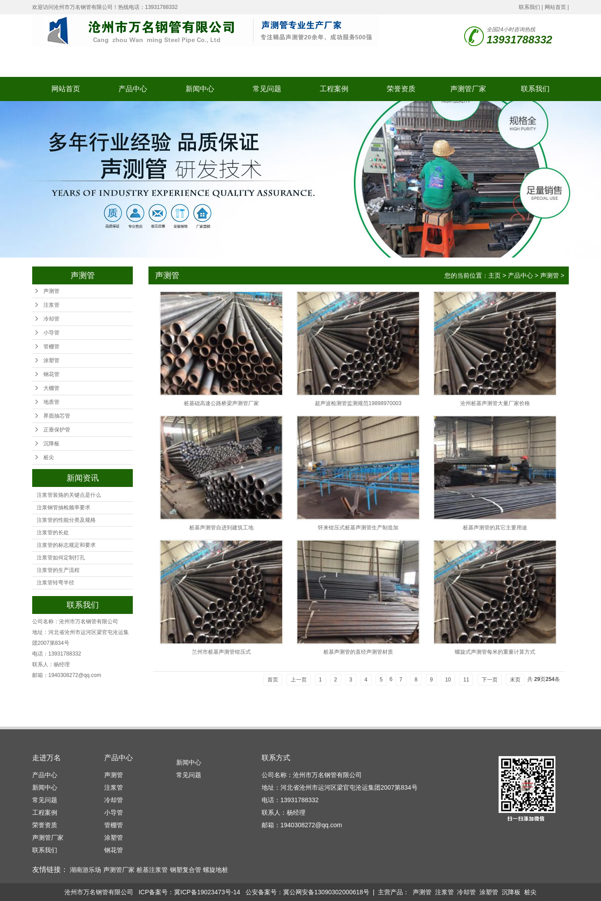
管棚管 (51, 346)
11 (466, 680)
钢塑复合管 (185, 869)
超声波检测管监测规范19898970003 (358, 403)
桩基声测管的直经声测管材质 (358, 652)
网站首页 (555, 7)
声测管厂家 (468, 89)
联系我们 (529, 7)
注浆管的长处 (53, 532)
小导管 (51, 333)
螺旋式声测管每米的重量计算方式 (495, 652)
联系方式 (276, 757)
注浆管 (51, 305)
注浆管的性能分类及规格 (66, 520)
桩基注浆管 (152, 869)
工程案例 (334, 89)
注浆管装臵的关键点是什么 (69, 495)
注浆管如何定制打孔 (61, 557)
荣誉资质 (401, 89)
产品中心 (133, 89)
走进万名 (46, 757)
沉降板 (51, 443)
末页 (515, 680)
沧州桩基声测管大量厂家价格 (495, 403)
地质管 (51, 402)
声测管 (51, 291)
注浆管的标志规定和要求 (66, 545)
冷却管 (51, 319)
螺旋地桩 (215, 869)
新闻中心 (200, 89)
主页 (494, 275)
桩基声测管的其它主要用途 (495, 528)
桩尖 (48, 457)
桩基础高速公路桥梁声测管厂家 (221, 403)
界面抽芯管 (56, 416)
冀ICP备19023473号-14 (207, 892)
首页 (272, 680)
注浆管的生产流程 (58, 570)
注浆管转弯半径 (55, 583)
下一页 (490, 680)
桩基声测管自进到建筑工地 (221, 528)
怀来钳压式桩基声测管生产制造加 (358, 528)
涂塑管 (51, 360)
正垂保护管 (56, 430)
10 (448, 680)
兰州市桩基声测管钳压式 (221, 652)
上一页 (299, 680)
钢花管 (51, 374)
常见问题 (267, 89)
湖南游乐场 (85, 869)
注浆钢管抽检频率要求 (63, 507)
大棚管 (51, 388)
